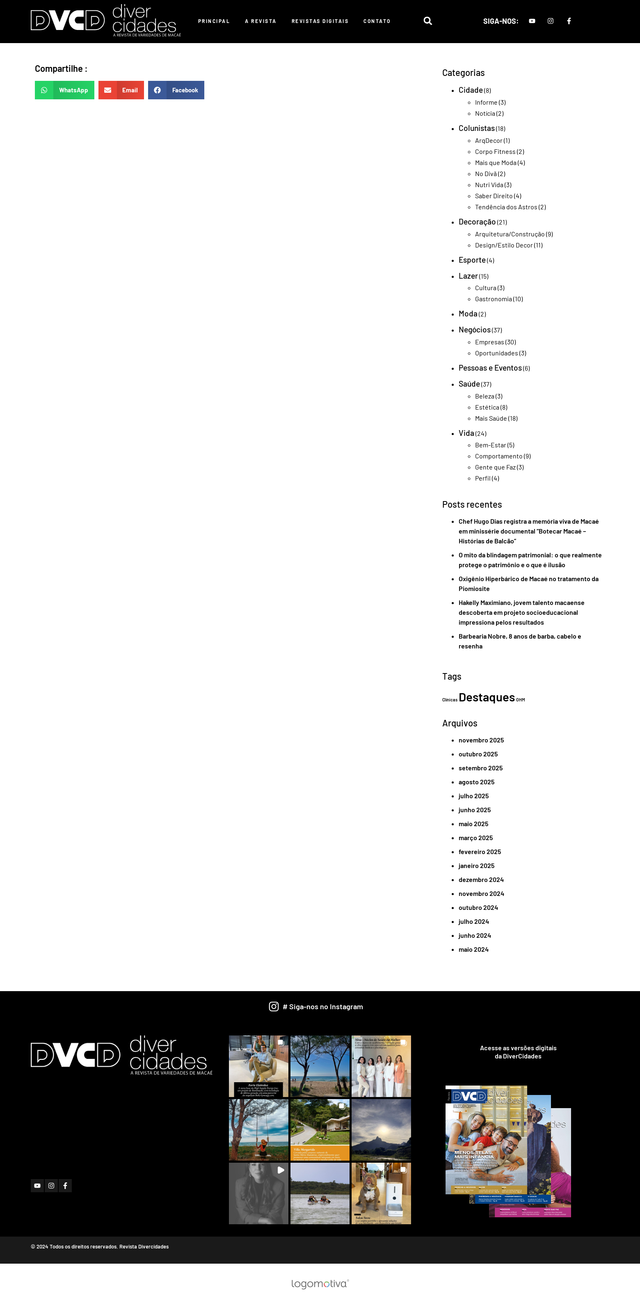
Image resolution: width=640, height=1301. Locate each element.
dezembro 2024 (481, 879)
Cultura (485, 287)
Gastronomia (493, 298)
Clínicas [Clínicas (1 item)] (449, 699)
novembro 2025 (481, 740)
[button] (428, 21)
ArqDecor (489, 140)
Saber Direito (494, 195)
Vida (466, 432)
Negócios (475, 329)
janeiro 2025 (476, 865)
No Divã (486, 173)
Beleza (484, 396)
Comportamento (499, 456)
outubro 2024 (478, 907)
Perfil (483, 478)
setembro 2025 (481, 768)
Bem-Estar (490, 445)
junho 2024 (475, 935)
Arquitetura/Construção (510, 234)
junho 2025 (475, 809)
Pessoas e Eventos (490, 367)
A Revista (261, 21)
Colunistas (477, 128)
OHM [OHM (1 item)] (520, 699)
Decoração (477, 221)
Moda (468, 313)
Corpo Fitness (495, 151)
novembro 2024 (481, 893)
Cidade (471, 89)
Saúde (469, 383)
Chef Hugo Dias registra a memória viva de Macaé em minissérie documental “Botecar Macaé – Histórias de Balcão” (529, 531)
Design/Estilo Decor (504, 245)
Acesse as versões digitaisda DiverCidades (518, 1052)
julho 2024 (474, 921)
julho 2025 (474, 795)
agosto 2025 (476, 782)
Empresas (489, 342)
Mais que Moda (496, 162)
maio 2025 (473, 823)
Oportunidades (496, 353)
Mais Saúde (491, 418)
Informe (486, 102)
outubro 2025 (478, 754)
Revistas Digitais (320, 21)
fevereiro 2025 (480, 851)
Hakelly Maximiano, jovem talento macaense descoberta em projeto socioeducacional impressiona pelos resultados (522, 612)
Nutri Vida (489, 184)
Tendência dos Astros (506, 207)
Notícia (485, 113)
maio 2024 (474, 949)
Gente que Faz (495, 467)
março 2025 (476, 837)
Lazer (468, 275)
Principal (214, 21)
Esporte (472, 259)
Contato (377, 21)
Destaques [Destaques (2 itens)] (487, 696)
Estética (487, 407)
